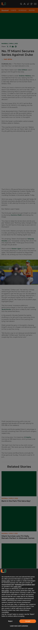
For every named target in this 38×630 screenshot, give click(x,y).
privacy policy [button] (6, 581)
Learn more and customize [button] (19, 626)
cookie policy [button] (17, 586)
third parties (5, 590)
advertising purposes (8, 598)
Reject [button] (10, 621)
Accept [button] (27, 621)
